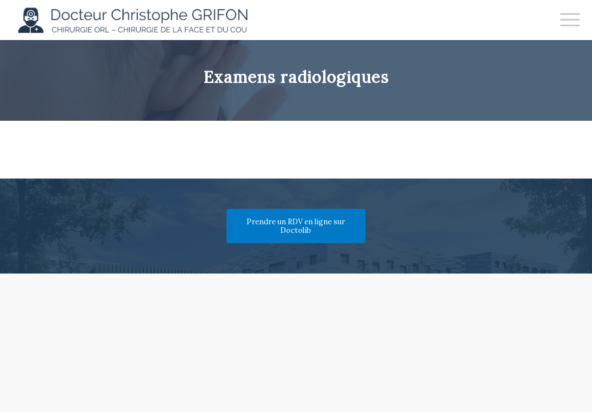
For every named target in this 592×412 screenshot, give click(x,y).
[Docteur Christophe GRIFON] (138, 20)
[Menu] (566, 20)
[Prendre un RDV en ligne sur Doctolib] (296, 226)
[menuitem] (566, 20)
